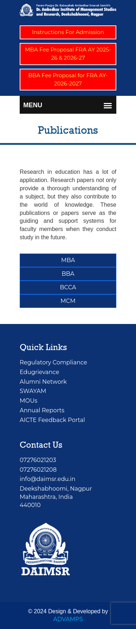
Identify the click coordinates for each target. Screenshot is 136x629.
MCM (68, 301)
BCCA (68, 287)
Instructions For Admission (68, 32)
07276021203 (38, 460)
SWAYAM (33, 391)
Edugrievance (39, 372)
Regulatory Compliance (53, 362)
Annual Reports (42, 410)
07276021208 (38, 469)
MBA (68, 260)
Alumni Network (43, 381)
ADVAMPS (68, 619)
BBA (68, 273)
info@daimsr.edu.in (48, 479)
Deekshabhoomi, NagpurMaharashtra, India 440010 (56, 496)
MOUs (28, 400)
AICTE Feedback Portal (52, 420)
